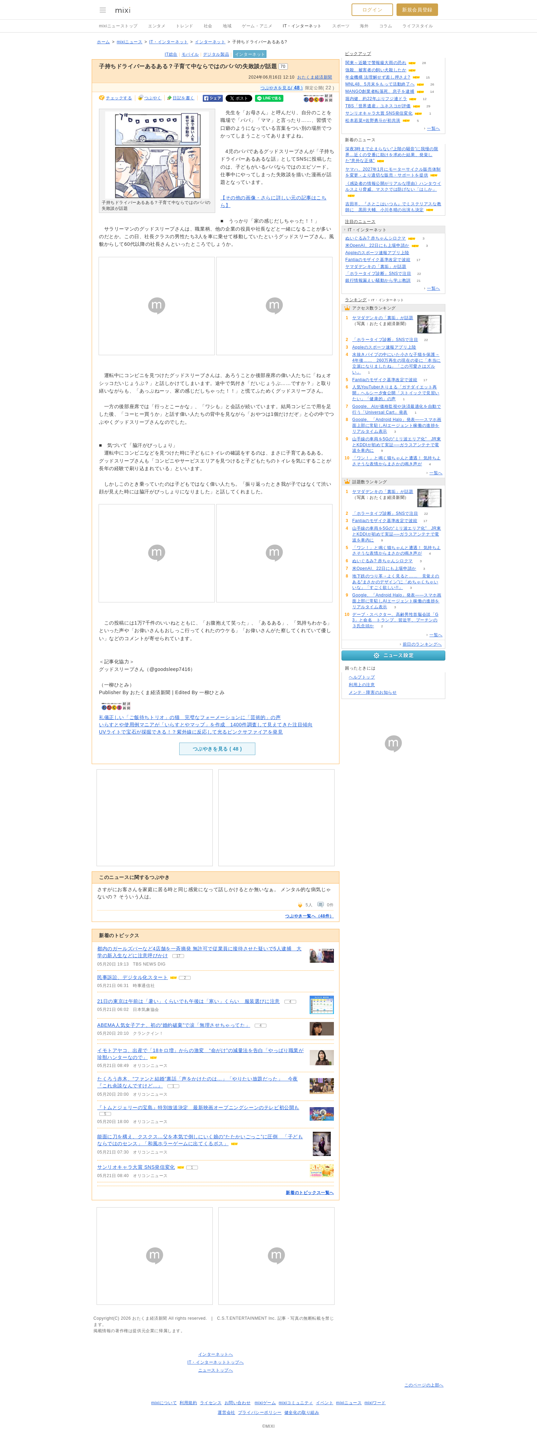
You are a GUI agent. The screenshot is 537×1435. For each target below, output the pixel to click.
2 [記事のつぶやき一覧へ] (185, 978)
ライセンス (211, 1402)
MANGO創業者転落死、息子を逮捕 (380, 91)
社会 (208, 26)
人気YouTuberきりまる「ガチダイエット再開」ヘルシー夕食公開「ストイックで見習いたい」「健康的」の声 (395, 393)
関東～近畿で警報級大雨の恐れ (375, 62)
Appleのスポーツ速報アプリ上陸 (377, 252)
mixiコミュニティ (296, 1402)
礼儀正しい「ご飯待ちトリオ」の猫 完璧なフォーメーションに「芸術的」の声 (190, 717)
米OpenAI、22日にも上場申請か (377, 245)
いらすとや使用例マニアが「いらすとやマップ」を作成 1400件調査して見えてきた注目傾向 (206, 724)
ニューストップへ (215, 1370)
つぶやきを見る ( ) (217, 749)
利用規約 (188, 1402)
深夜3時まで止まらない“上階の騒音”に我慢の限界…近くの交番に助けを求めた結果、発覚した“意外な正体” (391, 154)
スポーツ (340, 26)
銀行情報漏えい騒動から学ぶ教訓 (378, 280)
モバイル (190, 54)
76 (424, 70)
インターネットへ (215, 1354)
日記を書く (183, 98)
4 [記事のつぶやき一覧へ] (290, 1002)
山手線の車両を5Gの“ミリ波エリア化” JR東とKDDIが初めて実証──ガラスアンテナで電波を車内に (396, 445)
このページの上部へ (424, 1385)
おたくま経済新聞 (314, 77)
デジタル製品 (216, 54)
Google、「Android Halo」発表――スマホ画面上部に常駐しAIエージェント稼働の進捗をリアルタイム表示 (396, 425)
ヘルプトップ (362, 677)
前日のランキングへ (422, 644)
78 (414, 267)
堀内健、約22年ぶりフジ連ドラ (376, 98)
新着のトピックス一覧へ (310, 1192)
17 (418, 260)
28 (424, 63)
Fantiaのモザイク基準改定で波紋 (377, 259)
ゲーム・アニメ (257, 26)
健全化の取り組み (301, 1412)
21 (418, 280)
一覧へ (433, 128)
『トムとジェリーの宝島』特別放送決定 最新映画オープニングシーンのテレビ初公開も (198, 1107)
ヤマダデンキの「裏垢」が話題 (375, 266)
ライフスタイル (417, 26)
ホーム (103, 41)
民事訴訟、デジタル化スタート (132, 977)
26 (432, 84)
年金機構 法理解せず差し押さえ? (377, 77)
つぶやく (153, 98)
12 (425, 99)
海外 (364, 26)
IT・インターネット (302, 26)
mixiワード (375, 1402)
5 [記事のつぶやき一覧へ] (105, 1114)
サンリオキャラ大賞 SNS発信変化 (136, 1167)
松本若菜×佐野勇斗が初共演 (372, 120)
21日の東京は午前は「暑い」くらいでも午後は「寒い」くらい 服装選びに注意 (188, 1001)
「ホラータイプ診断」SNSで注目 (378, 273)
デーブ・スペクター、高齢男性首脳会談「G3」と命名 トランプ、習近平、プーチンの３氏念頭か (395, 620)
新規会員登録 (417, 9)
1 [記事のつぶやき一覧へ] (173, 1086)
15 (428, 77)
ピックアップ (358, 53)
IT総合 (171, 54)
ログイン (372, 9)
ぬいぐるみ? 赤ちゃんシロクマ (375, 238)
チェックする (119, 98)
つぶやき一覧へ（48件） (309, 916)
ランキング (356, 299)
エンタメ (156, 26)
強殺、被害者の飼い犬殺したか (375, 70)
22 (419, 274)
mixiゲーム (265, 1402)
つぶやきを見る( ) (282, 87)
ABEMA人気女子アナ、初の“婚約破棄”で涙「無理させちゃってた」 (173, 1025)
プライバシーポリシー (260, 1412)
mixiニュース (129, 41)
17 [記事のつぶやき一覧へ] (178, 956)
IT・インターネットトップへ (215, 1362)
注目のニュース (360, 221)
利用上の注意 (362, 684)
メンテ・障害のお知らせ (373, 692)
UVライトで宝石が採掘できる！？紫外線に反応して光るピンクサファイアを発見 (191, 732)
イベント (324, 1402)
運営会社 (226, 1412)
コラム (385, 26)
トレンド (184, 26)
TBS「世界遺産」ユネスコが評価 (378, 106)
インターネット (210, 41)
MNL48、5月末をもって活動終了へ (380, 84)
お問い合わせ (238, 1402)
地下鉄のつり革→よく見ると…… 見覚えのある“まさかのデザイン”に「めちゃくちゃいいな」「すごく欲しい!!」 (395, 582)
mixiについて (164, 1402)
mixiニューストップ (118, 26)
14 (432, 91)
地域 (227, 26)
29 (428, 106)
